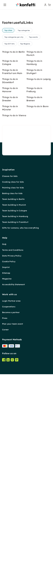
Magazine (7, 504)
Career (5, 555)
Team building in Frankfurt (15, 447)
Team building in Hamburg (15, 442)
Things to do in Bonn (37, 332)
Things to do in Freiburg (34, 315)
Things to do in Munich (34, 279)
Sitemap (6, 498)
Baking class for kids (12, 419)
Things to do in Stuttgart (34, 297)
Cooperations (8, 532)
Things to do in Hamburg (34, 288)
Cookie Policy (8, 487)
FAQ (4, 470)
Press (4, 543)
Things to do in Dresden (10, 324)
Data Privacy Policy (11, 481)
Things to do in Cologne (10, 288)
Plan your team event (12, 549)
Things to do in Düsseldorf (10, 306)
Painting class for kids (13, 413)
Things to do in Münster (10, 333)
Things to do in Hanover (10, 315)
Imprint (6, 493)
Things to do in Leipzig (38, 304)
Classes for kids (9, 402)
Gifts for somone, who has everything (20, 453)
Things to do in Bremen (34, 324)
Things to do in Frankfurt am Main (12, 297)
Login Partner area (11, 526)
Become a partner (11, 538)
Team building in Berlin (13, 425)
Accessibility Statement (13, 510)
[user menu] (45, 4)
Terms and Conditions (12, 475)
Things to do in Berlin (13, 277)
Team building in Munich (14, 430)
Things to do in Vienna (14, 341)
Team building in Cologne (14, 436)
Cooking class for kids (13, 407)
